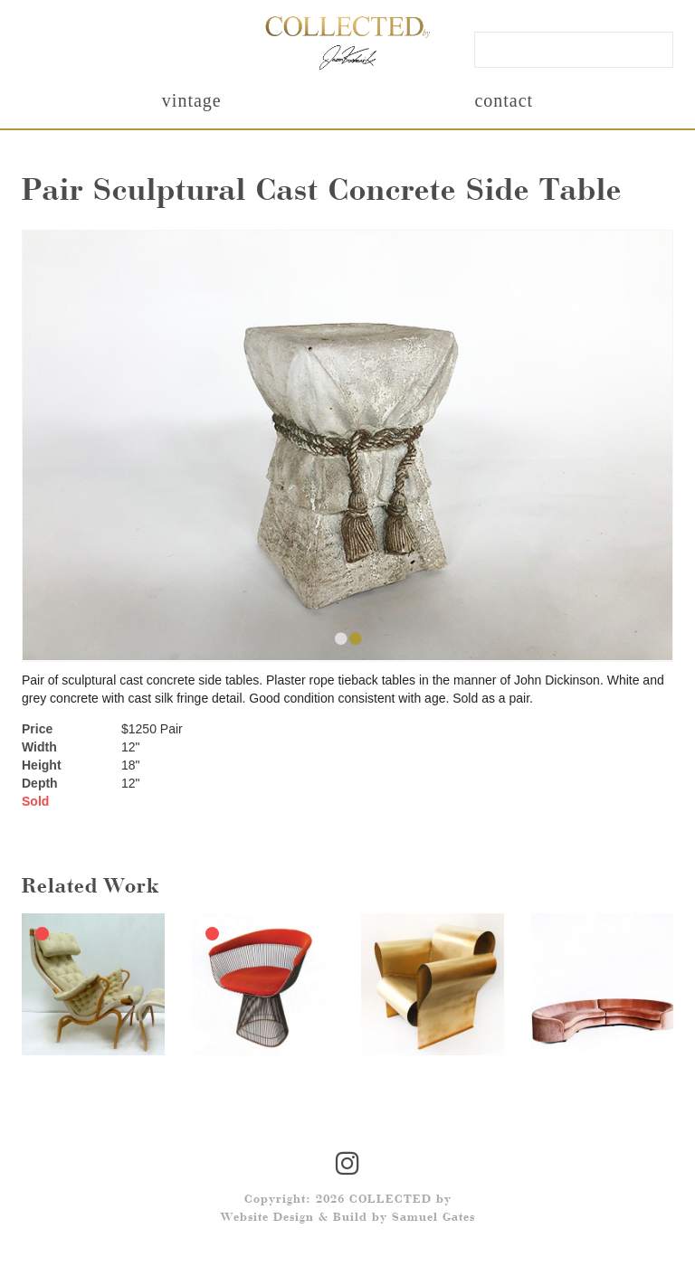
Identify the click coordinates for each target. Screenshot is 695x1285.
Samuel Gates (433, 1218)
